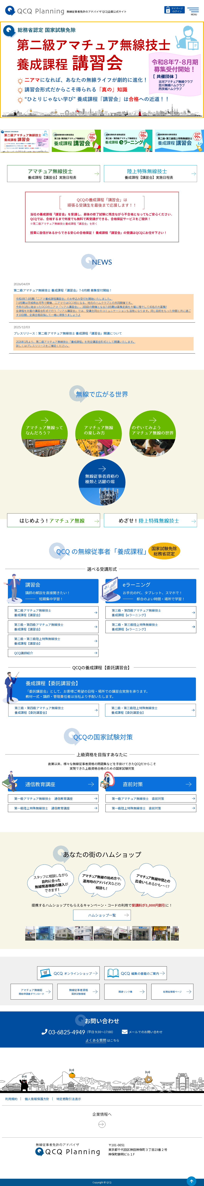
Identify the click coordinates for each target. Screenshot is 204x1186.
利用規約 (11, 1098)
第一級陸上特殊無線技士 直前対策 (153, 808)
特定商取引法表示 (68, 1098)
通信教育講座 (59, 784)
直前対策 (157, 784)
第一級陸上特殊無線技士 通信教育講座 (55, 808)
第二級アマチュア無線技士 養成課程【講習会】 (55, 612)
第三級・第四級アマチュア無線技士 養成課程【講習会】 (55, 626)
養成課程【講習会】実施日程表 (63, 173)
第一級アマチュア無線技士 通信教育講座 (55, 798)
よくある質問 (95, 1040)
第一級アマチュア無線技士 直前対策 (153, 798)
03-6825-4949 (66, 1032)
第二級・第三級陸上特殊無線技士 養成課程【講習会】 (55, 641)
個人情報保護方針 (37, 1098)
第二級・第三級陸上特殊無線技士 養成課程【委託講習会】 (152, 710)
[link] (102, 1168)
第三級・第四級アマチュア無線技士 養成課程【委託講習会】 (56, 710)
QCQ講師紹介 (55, 653)
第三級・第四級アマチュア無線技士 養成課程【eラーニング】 (153, 612)
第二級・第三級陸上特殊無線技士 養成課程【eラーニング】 (153, 626)
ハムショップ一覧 (108, 915)
